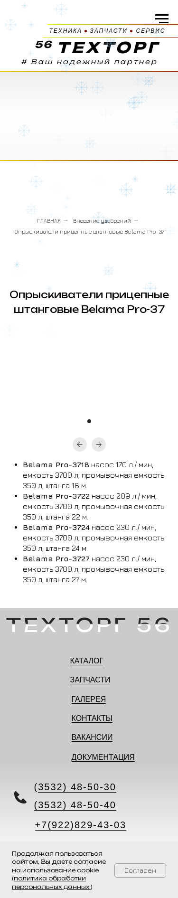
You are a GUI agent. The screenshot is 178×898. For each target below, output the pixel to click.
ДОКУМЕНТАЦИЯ (103, 757)
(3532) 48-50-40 (75, 805)
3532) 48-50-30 (77, 787)
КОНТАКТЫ (92, 718)
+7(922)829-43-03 (81, 825)
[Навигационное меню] (162, 19)
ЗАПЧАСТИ (90, 680)
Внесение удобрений (102, 220)
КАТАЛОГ (87, 661)
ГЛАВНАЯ (49, 220)
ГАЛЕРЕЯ (89, 699)
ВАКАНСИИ (92, 737)
